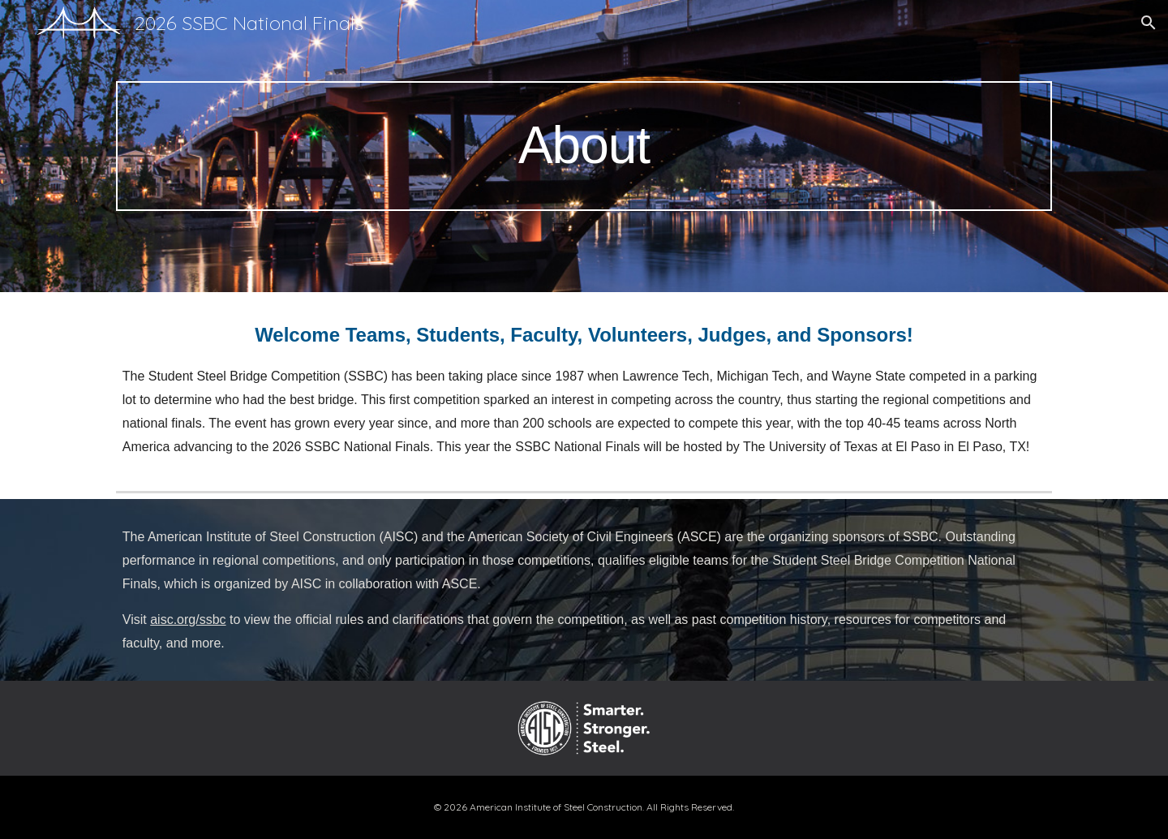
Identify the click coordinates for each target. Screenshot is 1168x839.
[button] (1148, 22)
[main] (584, 145)
